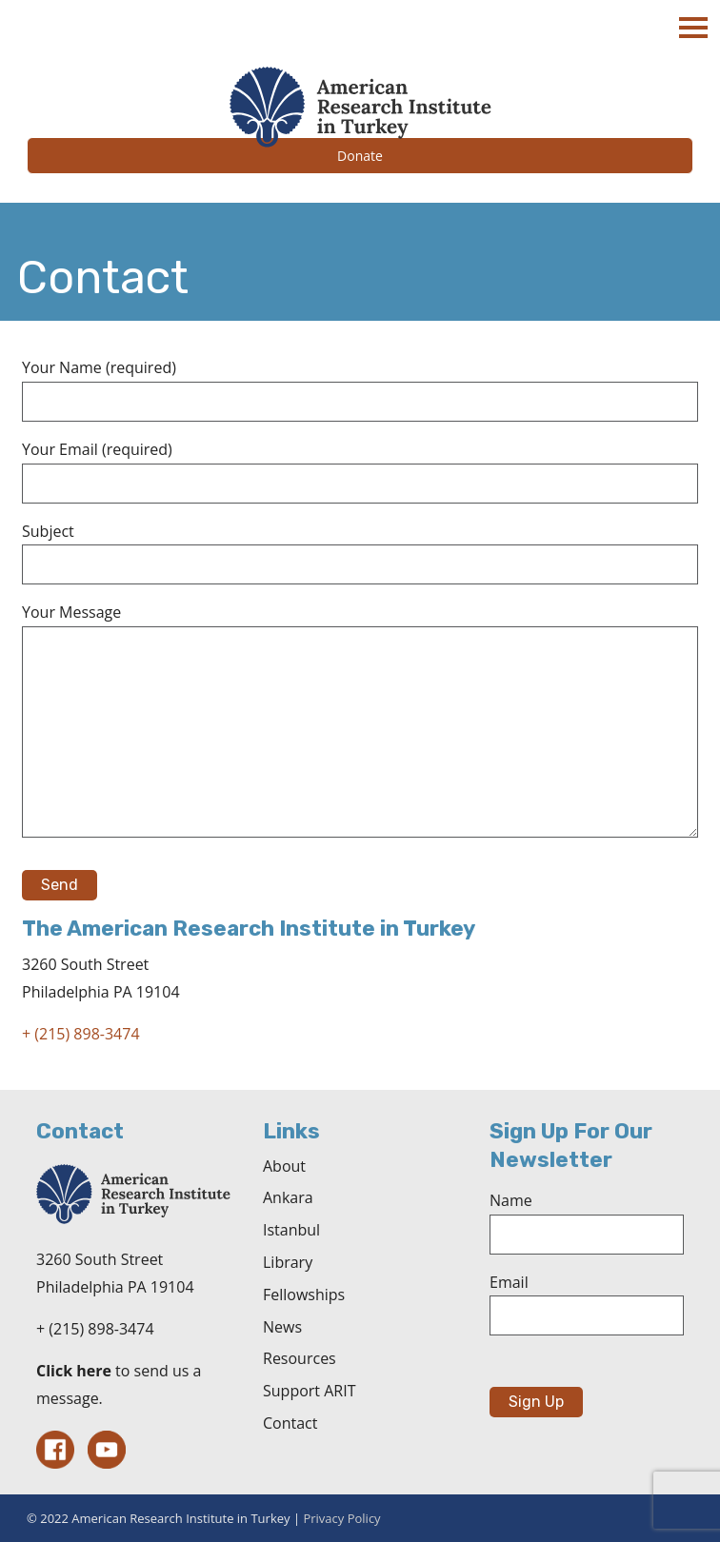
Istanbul (291, 1229)
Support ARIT (309, 1390)
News (282, 1326)
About (284, 1166)
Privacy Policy (341, 1518)
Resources (299, 1358)
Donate (360, 156)
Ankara (288, 1197)
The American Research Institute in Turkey (360, 107)
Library (287, 1262)
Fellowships (304, 1294)
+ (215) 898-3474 (81, 1033)
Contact (290, 1423)
